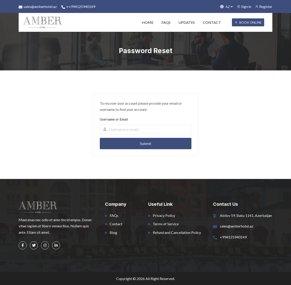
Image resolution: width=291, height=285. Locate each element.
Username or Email (114, 119)
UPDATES (186, 22)
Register (263, 6)
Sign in (244, 6)
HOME (147, 22)
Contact (116, 224)
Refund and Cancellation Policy (177, 232)
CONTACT (212, 22)
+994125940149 (233, 237)
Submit (145, 143)
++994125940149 (78, 6)
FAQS (166, 22)
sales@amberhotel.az (38, 6)
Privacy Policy (164, 215)
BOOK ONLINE (248, 22)
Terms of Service (166, 224)
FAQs (114, 215)
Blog (113, 232)
